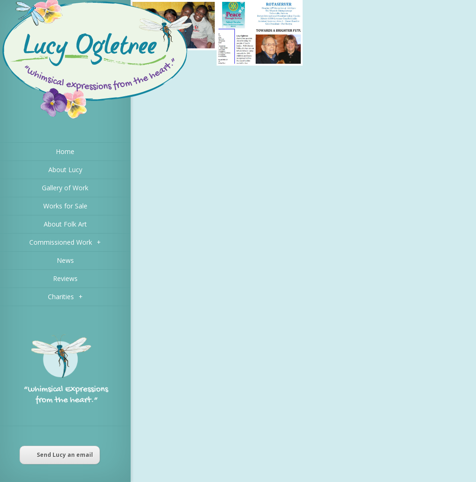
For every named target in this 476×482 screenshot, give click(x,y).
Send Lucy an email (59, 455)
